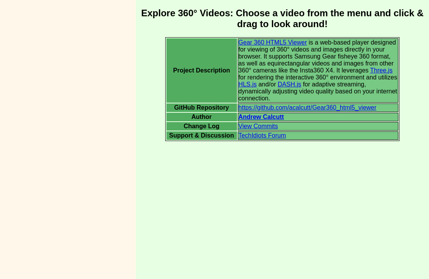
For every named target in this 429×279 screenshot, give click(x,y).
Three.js (381, 70)
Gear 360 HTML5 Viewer (273, 42)
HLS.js (248, 84)
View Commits (258, 126)
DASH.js (289, 84)
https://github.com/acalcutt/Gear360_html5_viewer (308, 107)
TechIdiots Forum (262, 135)
